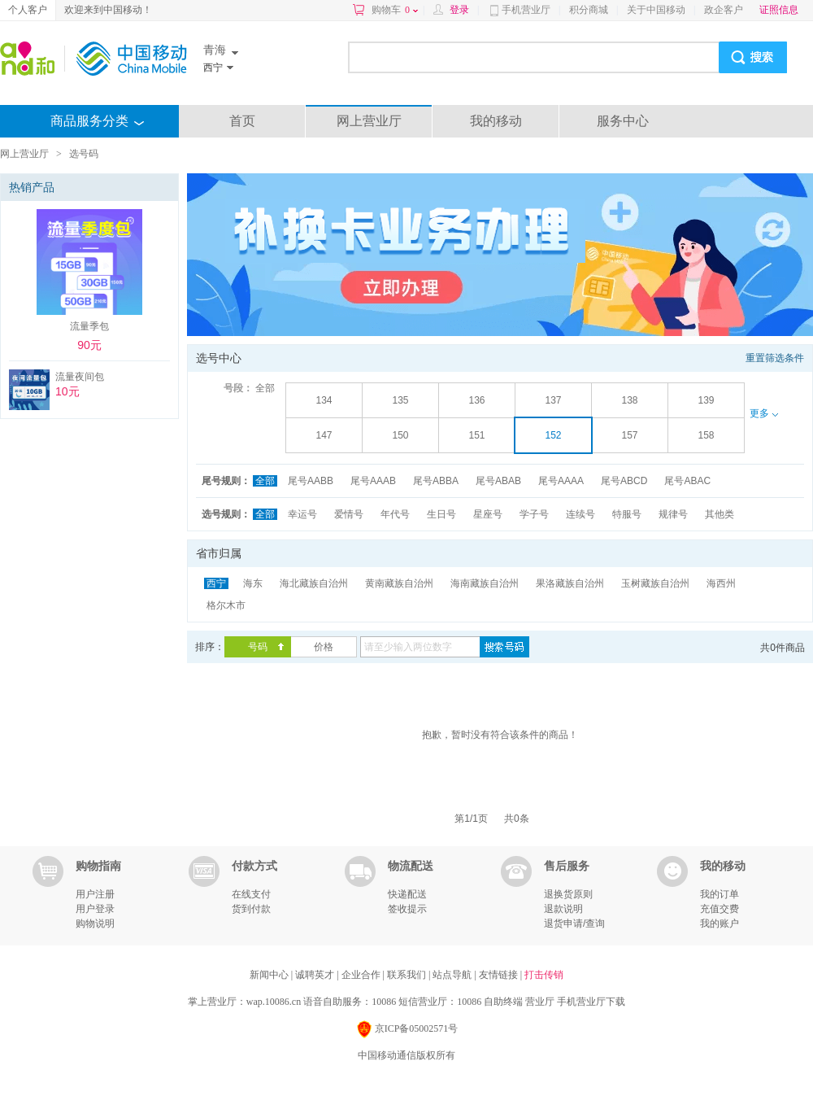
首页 (242, 121)
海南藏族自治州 (484, 583)
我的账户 (719, 923)
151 (476, 435)
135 (400, 400)
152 (553, 435)
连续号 (580, 514)
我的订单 (719, 894)
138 (629, 400)
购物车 (395, 9)
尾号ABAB (498, 481)
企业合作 (362, 974)
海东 (253, 583)
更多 (763, 413)
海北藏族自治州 (314, 583)
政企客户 (723, 9)
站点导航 (453, 974)
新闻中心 (270, 974)
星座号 (487, 514)
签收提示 (407, 909)
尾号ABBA (436, 481)
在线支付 (251, 894)
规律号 (673, 514)
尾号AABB (310, 481)
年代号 (395, 514)
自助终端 (503, 1001)
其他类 (719, 514)
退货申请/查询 (574, 923)
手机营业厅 (526, 9)
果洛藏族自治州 (570, 583)
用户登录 (95, 909)
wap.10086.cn (273, 1001)
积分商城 (588, 9)
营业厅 (539, 1001)
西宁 (216, 583)
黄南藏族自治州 (399, 583)
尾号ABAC (687, 481)
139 (706, 400)
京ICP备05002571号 (407, 1030)
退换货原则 (568, 894)
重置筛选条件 (775, 358)
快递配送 (407, 894)
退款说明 (563, 909)
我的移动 (496, 121)
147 (323, 435)
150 (400, 435)
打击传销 (543, 974)
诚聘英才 (316, 974)
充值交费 (719, 909)
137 (553, 400)
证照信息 (778, 9)
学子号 (534, 514)
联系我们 (407, 974)
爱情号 (348, 514)
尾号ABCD (624, 481)
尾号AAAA (561, 481)
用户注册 (95, 894)
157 (629, 435)
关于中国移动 (656, 9)
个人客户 (27, 9)
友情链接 (499, 974)
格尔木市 (226, 605)
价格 (323, 647)
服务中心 (623, 121)
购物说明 (95, 923)
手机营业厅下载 (591, 1001)
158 (706, 435)
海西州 (721, 583)
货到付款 (251, 909)
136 (476, 400)
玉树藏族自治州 (655, 583)
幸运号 (302, 514)
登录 (459, 9)
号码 (257, 647)
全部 (265, 388)
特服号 (626, 514)
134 (323, 400)
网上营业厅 (369, 121)
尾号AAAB (373, 481)
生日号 (441, 514)
